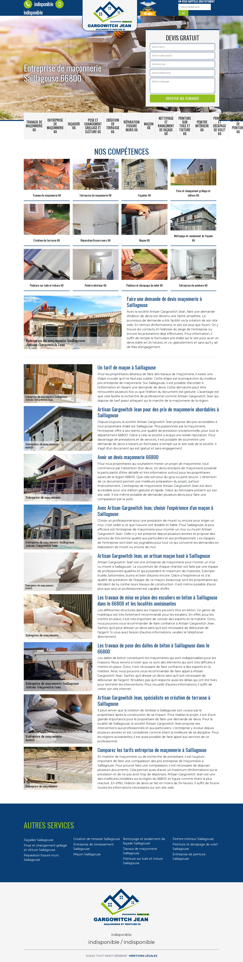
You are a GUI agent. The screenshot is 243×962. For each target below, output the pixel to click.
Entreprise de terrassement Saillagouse (93, 846)
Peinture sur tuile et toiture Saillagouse (143, 861)
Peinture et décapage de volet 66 (219, 126)
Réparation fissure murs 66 (132, 126)
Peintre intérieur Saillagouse (193, 839)
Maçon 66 (148, 125)
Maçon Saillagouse (87, 854)
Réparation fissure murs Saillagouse (41, 857)
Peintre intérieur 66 (202, 126)
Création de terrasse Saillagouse (96, 839)
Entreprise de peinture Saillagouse (189, 856)
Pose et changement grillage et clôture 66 (93, 126)
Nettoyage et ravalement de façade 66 (166, 126)
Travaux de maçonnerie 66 (34, 126)
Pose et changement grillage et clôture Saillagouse (45, 848)
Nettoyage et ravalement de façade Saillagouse (144, 841)
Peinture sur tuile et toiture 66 (184, 126)
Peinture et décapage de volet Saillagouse (195, 846)
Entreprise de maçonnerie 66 (55, 126)
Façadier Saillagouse (38, 840)
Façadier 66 (74, 125)
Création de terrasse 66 (112, 126)
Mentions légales (143, 955)
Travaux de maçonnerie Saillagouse (140, 851)
